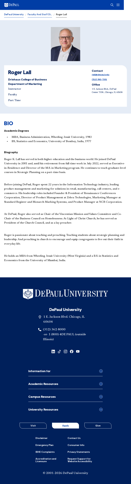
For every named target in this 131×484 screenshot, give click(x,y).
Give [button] (97, 425)
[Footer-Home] (65, 294)
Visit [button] (33, 425)
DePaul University (14, 14)
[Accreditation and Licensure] (49, 460)
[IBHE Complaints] (45, 452)
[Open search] (119, 4)
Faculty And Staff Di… (40, 14)
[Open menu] (125, 5)
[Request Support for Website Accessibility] (82, 460)
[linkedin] (53, 351)
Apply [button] (65, 425)
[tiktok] (59, 351)
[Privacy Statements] (79, 452)
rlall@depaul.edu (100, 75)
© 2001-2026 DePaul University (65, 473)
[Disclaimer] (41, 438)
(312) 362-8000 (54, 329)
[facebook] (71, 351)
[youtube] (77, 351)
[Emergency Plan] (44, 445)
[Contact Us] (74, 438)
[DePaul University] (30, 5)
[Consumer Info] (76, 445)
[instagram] (65, 351)
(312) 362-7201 (99, 79)
